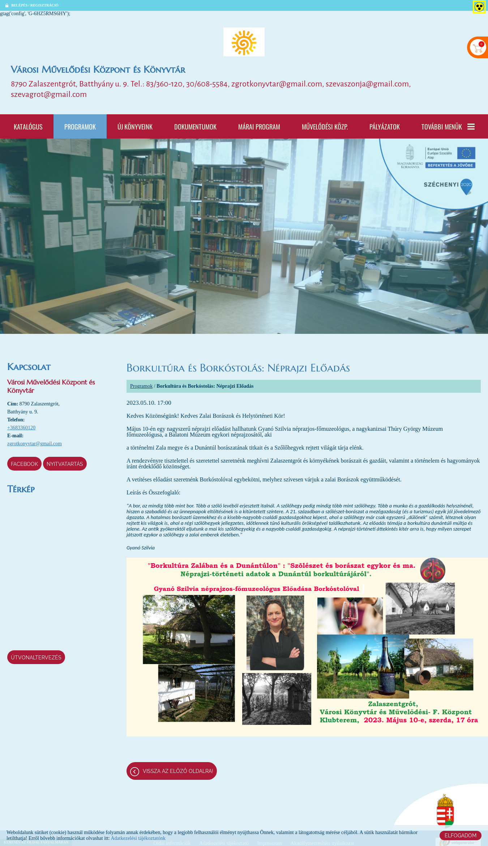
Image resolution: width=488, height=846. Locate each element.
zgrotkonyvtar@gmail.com (34, 443)
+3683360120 (21, 427)
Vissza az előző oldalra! (178, 771)
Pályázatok (384, 126)
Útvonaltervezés (36, 657)
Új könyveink (135, 126)
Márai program (259, 126)
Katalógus (28, 126)
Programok (80, 126)
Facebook (24, 464)
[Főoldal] (244, 41)
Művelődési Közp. (325, 126)
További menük (448, 126)
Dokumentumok (195, 126)
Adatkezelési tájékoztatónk (138, 838)
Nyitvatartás (65, 464)
